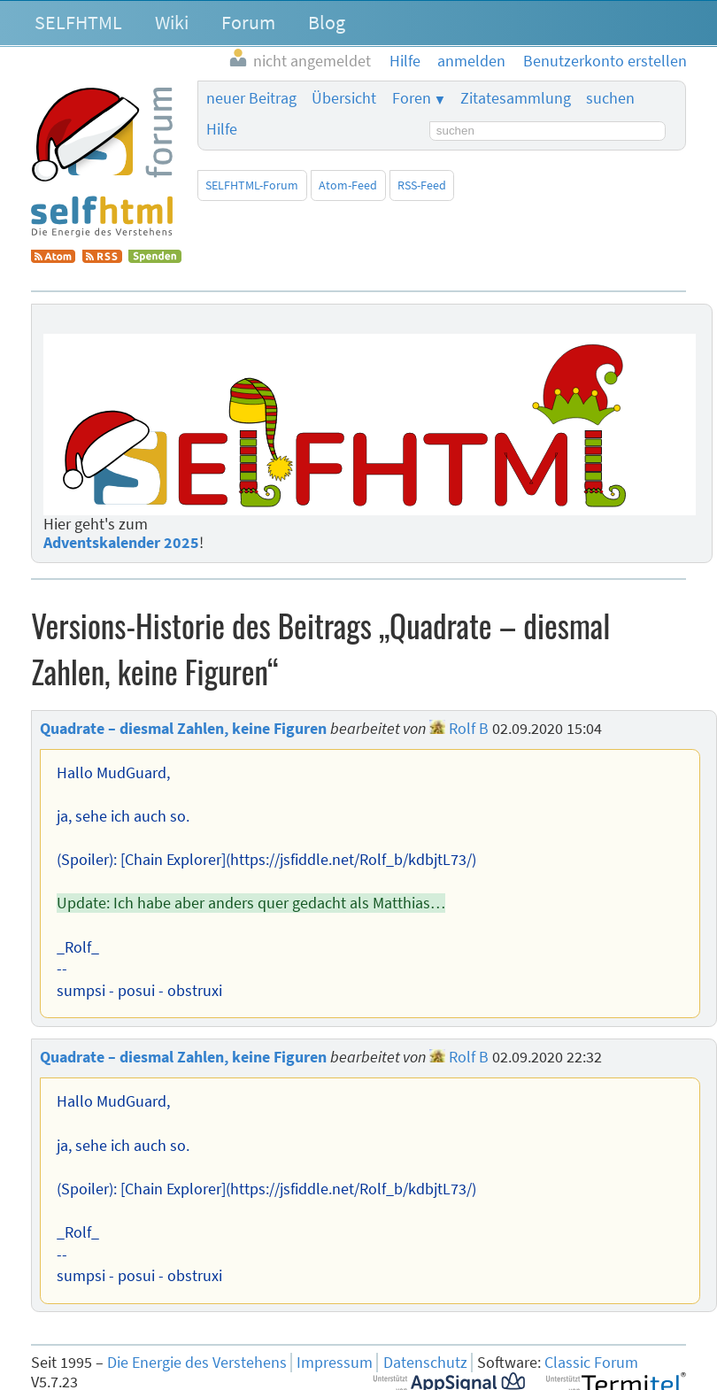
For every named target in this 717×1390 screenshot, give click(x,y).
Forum (248, 22)
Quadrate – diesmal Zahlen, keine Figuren (183, 728)
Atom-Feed (348, 185)
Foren (411, 98)
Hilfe (221, 129)
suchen (610, 98)
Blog (326, 22)
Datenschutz (425, 1362)
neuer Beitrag (251, 98)
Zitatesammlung (515, 98)
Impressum (335, 1362)
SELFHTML (78, 22)
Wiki (172, 22)
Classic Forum (591, 1362)
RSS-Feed (421, 185)
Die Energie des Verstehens (197, 1362)
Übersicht (344, 98)
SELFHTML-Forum (251, 185)
